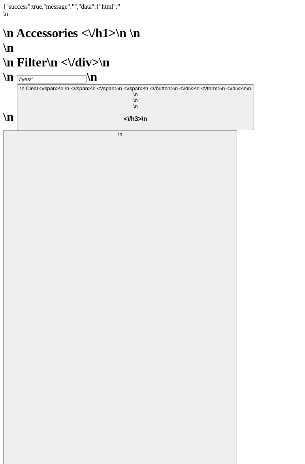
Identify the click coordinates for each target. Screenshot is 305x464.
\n (135, 104)
